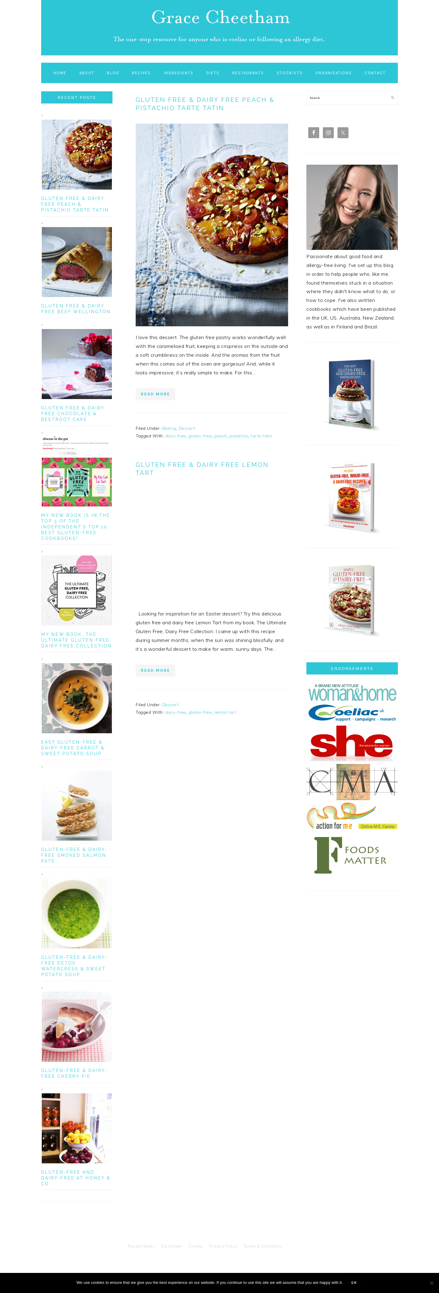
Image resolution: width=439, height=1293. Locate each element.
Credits (195, 1246)
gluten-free (200, 436)
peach (220, 436)
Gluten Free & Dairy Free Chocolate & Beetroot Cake (73, 413)
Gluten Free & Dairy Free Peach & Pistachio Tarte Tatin (205, 104)
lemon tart (225, 712)
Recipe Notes (141, 1246)
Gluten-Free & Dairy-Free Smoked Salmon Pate (74, 855)
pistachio (239, 436)
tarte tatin (261, 436)
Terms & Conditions (263, 1246)
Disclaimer (171, 1246)
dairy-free (175, 436)
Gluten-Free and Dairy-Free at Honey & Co (76, 1178)
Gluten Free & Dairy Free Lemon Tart (202, 469)
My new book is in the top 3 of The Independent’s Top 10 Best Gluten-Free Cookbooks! (76, 527)
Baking (169, 428)
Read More (155, 394)
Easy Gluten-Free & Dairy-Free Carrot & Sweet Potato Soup (73, 748)
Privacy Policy (223, 1246)
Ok (354, 1283)
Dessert (187, 428)
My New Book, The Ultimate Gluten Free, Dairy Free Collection (76, 640)
